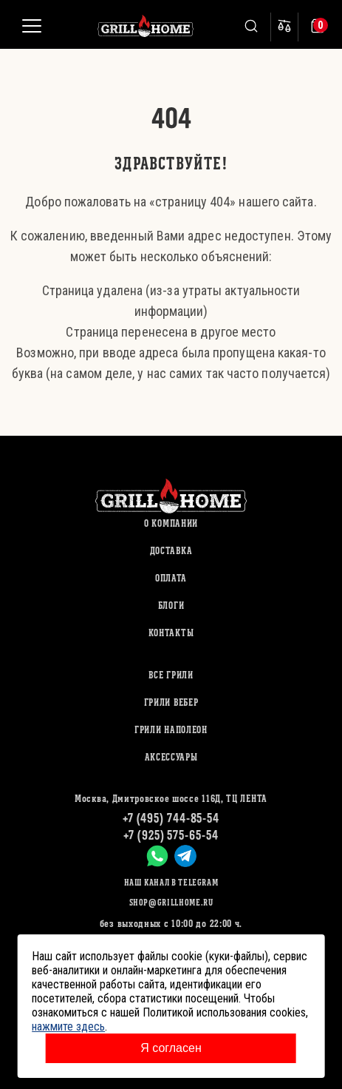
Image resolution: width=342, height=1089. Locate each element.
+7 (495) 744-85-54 (171, 818)
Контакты (171, 632)
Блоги (171, 605)
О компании (171, 523)
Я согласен (171, 1048)
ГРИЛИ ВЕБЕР (171, 702)
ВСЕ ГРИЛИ (170, 675)
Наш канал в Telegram (171, 882)
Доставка (171, 550)
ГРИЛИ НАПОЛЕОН (171, 729)
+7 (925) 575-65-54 (170, 835)
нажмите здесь (68, 1026)
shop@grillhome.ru (171, 902)
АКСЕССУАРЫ (171, 757)
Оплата (171, 578)
